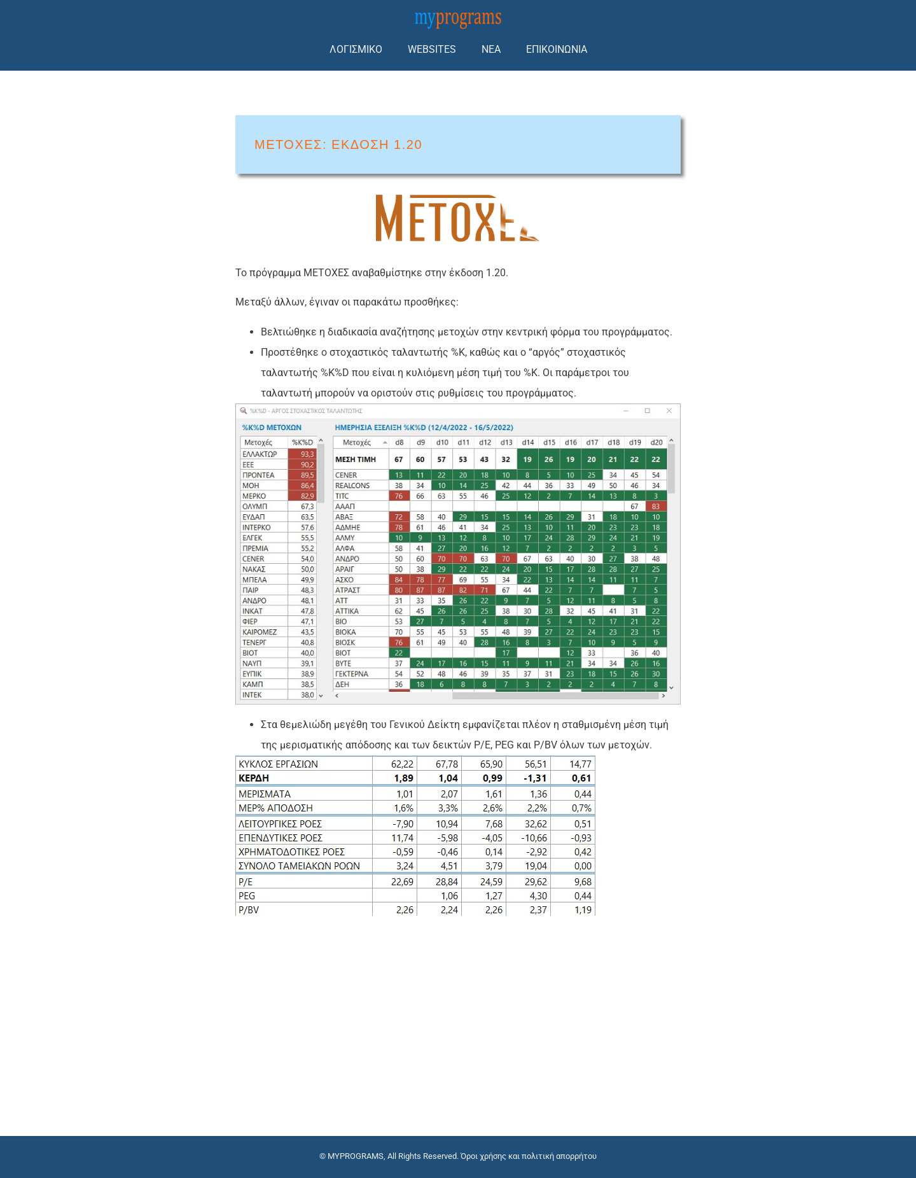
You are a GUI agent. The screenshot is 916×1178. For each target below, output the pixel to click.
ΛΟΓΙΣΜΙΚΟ (356, 49)
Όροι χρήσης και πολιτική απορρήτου (529, 1156)
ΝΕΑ (491, 49)
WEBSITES (432, 49)
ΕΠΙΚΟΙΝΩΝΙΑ (556, 49)
